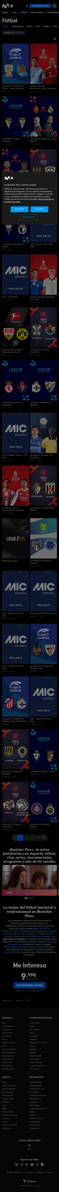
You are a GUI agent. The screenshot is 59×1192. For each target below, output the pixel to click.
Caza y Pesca (34, 1069)
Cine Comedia (7, 1033)
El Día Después (7, 1095)
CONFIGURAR (28, 217)
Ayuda (29, 1147)
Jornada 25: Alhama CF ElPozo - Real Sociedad (13, 87)
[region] (29, 198)
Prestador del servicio (14, 1172)
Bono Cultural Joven (37, 1089)
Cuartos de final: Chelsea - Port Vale (42, 298)
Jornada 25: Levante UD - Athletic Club (42, 667)
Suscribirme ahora (40, 6)
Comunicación (35, 1125)
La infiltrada (34, 1036)
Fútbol (23, 12)
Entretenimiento (8, 1069)
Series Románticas (8, 1052)
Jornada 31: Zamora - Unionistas (12, 825)
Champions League (35, 933)
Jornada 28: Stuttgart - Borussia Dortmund (13, 351)
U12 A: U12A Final (10, 297)
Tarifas (32, 1112)
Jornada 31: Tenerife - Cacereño (40, 351)
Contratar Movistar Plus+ (38, 1108)
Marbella (33, 1052)
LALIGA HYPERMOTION (24, 931)
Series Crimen (7, 1062)
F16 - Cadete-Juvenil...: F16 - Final (15, 456)
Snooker (5, 1122)
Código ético (34, 1102)
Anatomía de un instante (38, 1043)
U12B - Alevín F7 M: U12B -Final (42, 245)
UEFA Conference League (37, 936)
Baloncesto (37, 12)
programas (13, 946)
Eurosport (5, 1118)
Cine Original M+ (8, 1026)
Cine (14, 12)
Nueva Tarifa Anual (36, 1118)
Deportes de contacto (10, 1115)
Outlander (33, 1039)
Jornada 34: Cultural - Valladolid (12, 403)
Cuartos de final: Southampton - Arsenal (13, 509)
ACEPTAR (39, 209)
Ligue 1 (10, 560)
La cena (32, 1026)
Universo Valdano (8, 1099)
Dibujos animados (36, 1062)
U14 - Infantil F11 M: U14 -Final (13, 614)
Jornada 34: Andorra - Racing (40, 825)
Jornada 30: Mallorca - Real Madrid (43, 140)
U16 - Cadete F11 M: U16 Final (13, 667)
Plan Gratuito (34, 1105)
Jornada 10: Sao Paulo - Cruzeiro (41, 561)
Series (5, 12)
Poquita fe (33, 1049)
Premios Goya (34, 1059)
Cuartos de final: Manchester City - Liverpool (43, 87)
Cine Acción (6, 1036)
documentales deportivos (35, 946)
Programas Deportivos (37, 1066)
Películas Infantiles (8, 1043)
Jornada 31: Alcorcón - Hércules (12, 772)
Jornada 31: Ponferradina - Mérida (43, 509)
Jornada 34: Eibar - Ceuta (42, 771)
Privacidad (39, 1172)
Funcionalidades (35, 1085)
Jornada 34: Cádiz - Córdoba (11, 140)
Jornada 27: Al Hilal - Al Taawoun (41, 456)
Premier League (48, 931)
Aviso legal (29, 1172)
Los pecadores (35, 1029)
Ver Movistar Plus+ (36, 1082)
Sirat (31, 1033)
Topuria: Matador (8, 1112)
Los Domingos (34, 1023)
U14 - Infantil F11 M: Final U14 (43, 613)
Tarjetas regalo (35, 1122)
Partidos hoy (6, 1128)
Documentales (7, 1066)
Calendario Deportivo (9, 1125)
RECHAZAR (19, 209)
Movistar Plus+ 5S (36, 1099)
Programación (35, 1128)
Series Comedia (7, 1059)
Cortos (4, 1039)
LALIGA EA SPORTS (8, 1089)
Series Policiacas (8, 1056)
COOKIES (49, 1172)
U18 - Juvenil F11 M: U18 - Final (41, 720)
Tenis (4, 1105)
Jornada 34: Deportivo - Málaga (41, 403)
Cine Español (6, 1029)
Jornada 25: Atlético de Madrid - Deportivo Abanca (14, 720)
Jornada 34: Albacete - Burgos (13, 245)
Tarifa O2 (33, 1115)
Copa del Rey (14, 933)
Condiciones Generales (38, 1095)
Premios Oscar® (35, 1056)
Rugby (4, 1108)
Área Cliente (34, 1092)
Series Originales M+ (9, 1049)
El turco (32, 1046)
